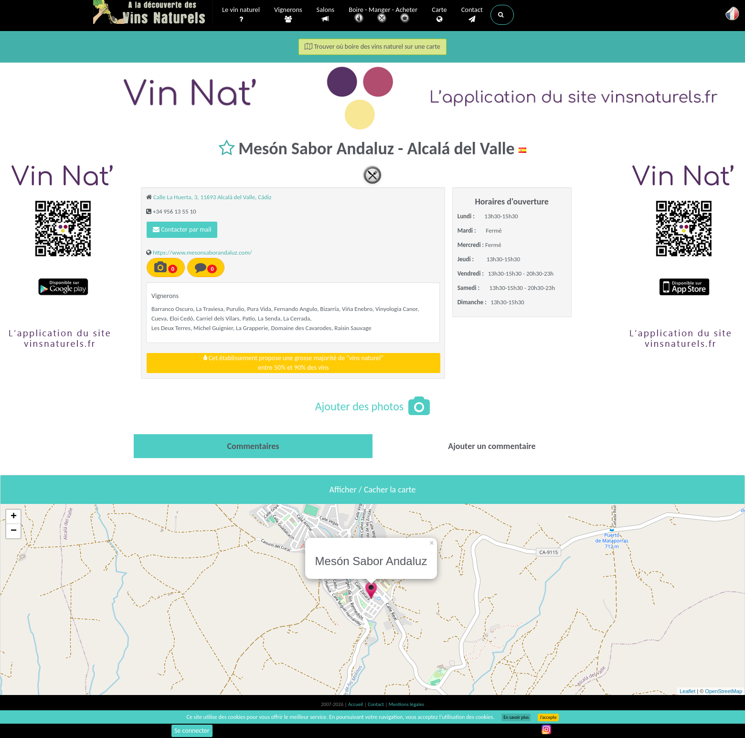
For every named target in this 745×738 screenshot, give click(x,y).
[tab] (253, 446)
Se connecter (192, 731)
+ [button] (14, 517)
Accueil (356, 704)
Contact (472, 14)
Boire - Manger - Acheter (383, 15)
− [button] (14, 531)
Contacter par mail (182, 229)
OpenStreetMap (723, 691)
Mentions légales (406, 704)
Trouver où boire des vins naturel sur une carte (372, 47)
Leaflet (687, 691)
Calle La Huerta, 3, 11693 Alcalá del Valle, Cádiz (212, 197)
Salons (326, 14)
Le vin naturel (241, 14)
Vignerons (288, 14)
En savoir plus (516, 717)
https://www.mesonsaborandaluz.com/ (202, 252)
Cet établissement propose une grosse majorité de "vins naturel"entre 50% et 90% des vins (293, 363)
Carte (439, 14)
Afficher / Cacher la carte (373, 489)
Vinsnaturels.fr (153, 13)
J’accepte (548, 717)
